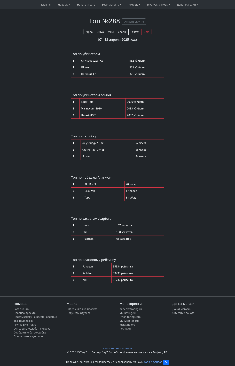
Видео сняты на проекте (82, 309)
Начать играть (86, 4)
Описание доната (183, 313)
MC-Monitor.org (129, 321)
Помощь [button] (132, 4)
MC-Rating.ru (127, 313)
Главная (46, 4)
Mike (111, 32)
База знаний (21, 309)
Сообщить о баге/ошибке (30, 332)
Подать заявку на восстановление (35, 317)
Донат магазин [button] (186, 4)
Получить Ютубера (79, 313)
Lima (146, 32)
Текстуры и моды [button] (157, 4)
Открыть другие (134, 21)
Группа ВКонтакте (25, 324)
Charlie (122, 32)
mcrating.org (127, 324)
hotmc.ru (125, 328)
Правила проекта (25, 313)
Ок (165, 362)
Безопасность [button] (110, 4)
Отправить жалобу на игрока (32, 328)
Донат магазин (181, 309)
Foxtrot (135, 32)
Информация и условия (117, 348)
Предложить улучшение (29, 336)
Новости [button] (63, 4)
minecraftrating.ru (130, 309)
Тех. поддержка (23, 321)
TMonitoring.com (130, 317)
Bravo (100, 32)
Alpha (89, 32)
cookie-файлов (153, 362)
